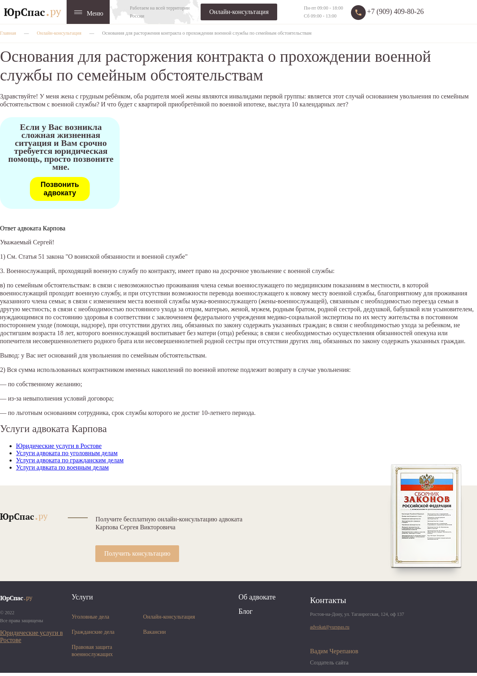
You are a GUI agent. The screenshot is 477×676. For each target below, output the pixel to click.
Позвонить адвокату (60, 189)
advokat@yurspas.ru (329, 627)
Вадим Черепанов (334, 651)
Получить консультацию (137, 553)
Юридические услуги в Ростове (59, 445)
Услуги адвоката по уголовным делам (67, 453)
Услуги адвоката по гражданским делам (70, 460)
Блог (245, 611)
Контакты (328, 600)
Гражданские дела (92, 632)
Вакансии (154, 632)
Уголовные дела (90, 617)
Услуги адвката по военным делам (62, 467)
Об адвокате (257, 597)
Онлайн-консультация (239, 11)
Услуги (82, 597)
